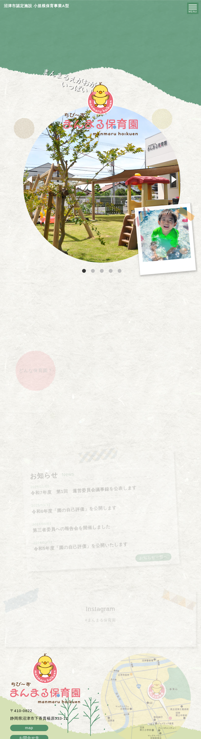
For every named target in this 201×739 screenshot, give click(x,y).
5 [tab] (120, 271)
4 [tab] (111, 271)
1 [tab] (84, 271)
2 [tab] (93, 271)
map (29, 728)
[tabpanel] (102, 184)
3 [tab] (102, 271)
